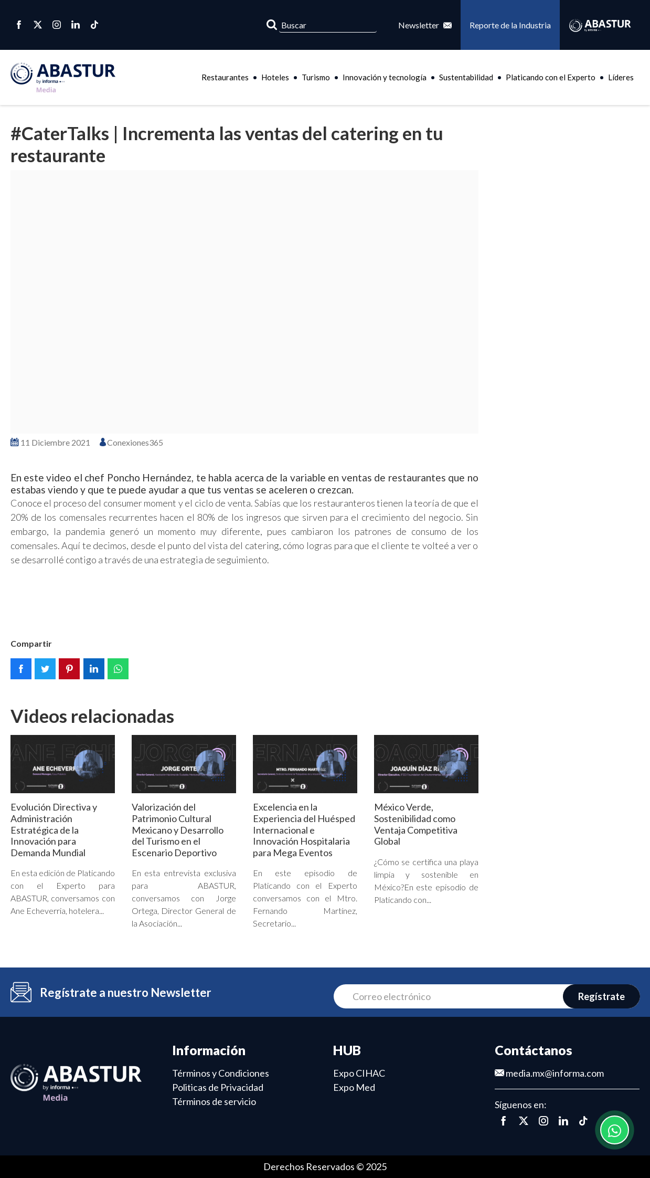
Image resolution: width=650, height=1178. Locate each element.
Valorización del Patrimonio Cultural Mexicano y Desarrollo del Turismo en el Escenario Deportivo (177, 829)
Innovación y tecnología (385, 77)
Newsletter (425, 25)
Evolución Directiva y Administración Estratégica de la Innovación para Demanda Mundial (53, 829)
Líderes (621, 77)
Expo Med (354, 1087)
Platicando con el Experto (550, 77)
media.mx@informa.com (549, 1073)
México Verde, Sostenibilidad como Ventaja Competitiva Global (415, 824)
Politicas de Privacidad (217, 1087)
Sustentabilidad (466, 77)
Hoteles (275, 77)
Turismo (316, 77)
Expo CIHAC (359, 1073)
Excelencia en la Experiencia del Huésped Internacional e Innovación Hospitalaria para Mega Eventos (304, 829)
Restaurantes (225, 77)
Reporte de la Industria (510, 25)
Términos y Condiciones (220, 1073)
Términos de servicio (214, 1101)
